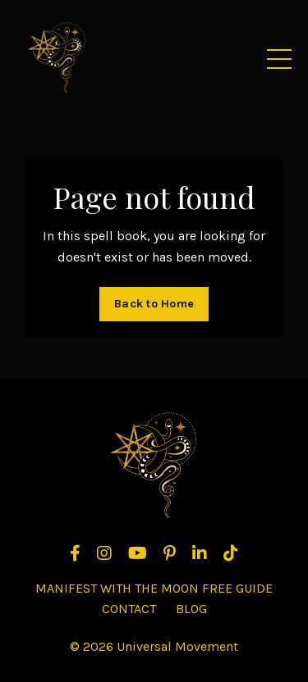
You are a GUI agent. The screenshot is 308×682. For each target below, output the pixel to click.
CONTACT (129, 608)
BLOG (191, 608)
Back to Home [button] (154, 304)
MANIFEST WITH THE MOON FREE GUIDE (154, 588)
